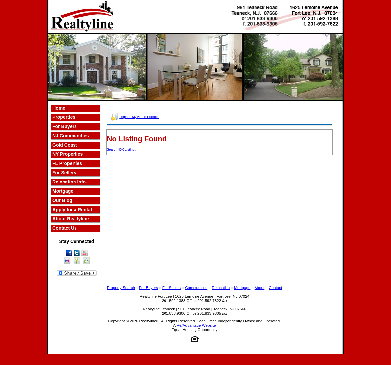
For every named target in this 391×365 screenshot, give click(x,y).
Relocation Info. (69, 181)
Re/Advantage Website (196, 325)
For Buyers (148, 287)
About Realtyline (70, 218)
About (259, 287)
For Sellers (64, 172)
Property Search (121, 287)
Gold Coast (64, 145)
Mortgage (62, 191)
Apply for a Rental (72, 209)
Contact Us (64, 228)
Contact (275, 287)
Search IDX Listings (121, 149)
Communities (196, 287)
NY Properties (67, 154)
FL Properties (67, 163)
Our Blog (62, 200)
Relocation (221, 287)
